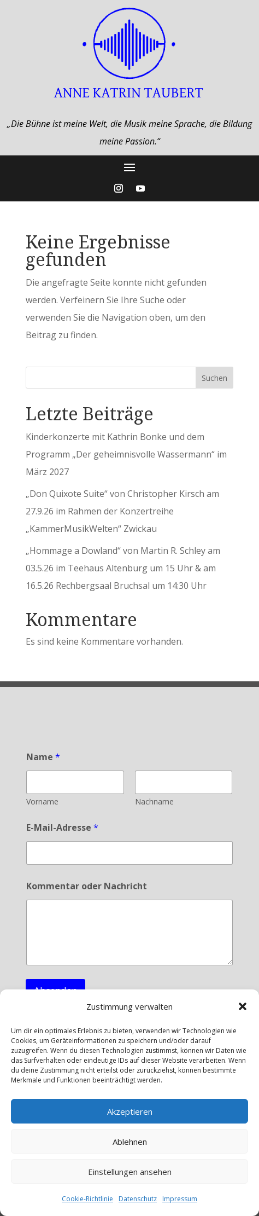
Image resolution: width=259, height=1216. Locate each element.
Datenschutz (138, 1198)
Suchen (214, 378)
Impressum (179, 1198)
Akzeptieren (129, 1111)
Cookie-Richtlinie (87, 1198)
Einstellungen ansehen (130, 1171)
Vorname (42, 801)
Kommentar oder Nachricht (86, 886)
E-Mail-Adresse (62, 828)
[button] (242, 1006)
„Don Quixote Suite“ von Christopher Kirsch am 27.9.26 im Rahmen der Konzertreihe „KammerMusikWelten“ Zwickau (122, 511)
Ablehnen (130, 1141)
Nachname (154, 801)
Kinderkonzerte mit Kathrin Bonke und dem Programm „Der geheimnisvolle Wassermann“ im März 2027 (126, 454)
